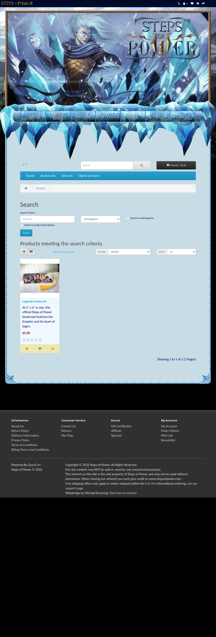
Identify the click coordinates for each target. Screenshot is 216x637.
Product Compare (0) (63, 252)
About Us (17, 426)
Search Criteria (27, 212)
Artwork (67, 176)
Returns (66, 431)
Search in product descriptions (37, 225)
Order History (170, 431)
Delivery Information (25, 435)
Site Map (67, 435)
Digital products (89, 176)
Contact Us (68, 426)
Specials (116, 435)
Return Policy (20, 431)
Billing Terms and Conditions (30, 450)
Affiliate (116, 431)
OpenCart (34, 465)
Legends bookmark (34, 301)
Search (40, 188)
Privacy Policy (20, 440)
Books (31, 176)
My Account (169, 426)
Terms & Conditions (24, 445)
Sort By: (102, 251)
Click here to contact (123, 493)
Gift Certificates (121, 426)
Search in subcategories (140, 218)
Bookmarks (48, 176)
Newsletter (168, 440)
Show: (162, 251)
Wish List (167, 435)
